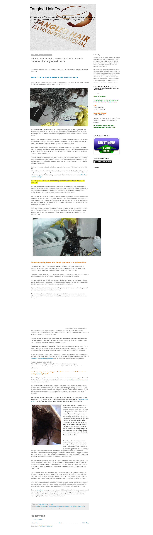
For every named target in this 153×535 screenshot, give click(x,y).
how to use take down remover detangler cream (61, 506)
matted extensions (36, 508)
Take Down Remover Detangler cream (42, 358)
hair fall (38, 506)
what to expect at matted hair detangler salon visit (72, 508)
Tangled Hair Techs (48, 9)
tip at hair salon (55, 508)
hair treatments (44, 506)
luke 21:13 (82, 506)
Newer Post (35, 523)
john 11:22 (76, 506)
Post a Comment (38, 519)
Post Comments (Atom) (45, 526)
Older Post (85, 523)
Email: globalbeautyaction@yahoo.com (105, 102)
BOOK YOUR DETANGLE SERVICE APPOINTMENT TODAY (54, 77)
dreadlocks (40, 490)
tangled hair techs (46, 508)
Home (60, 523)
